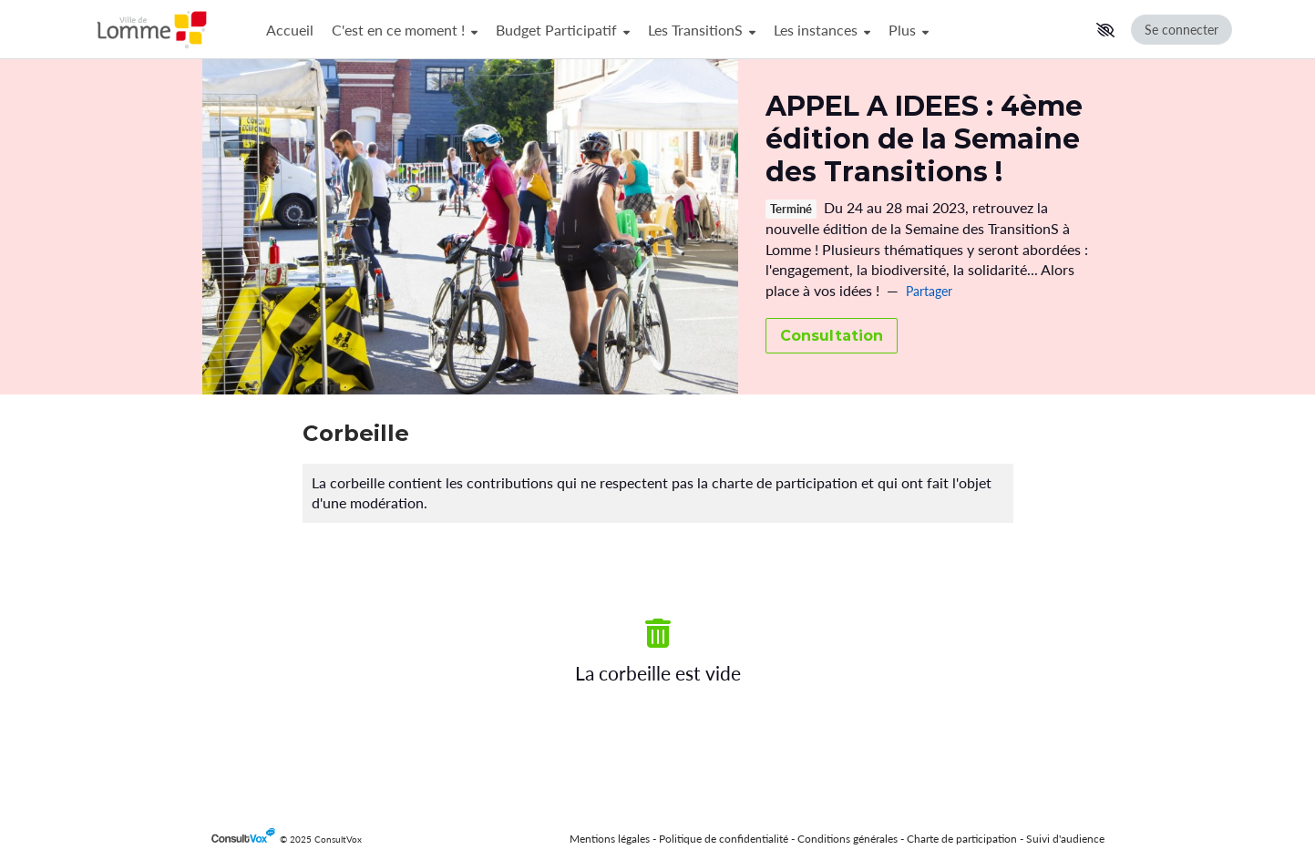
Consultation (831, 335)
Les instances (822, 29)
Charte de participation (962, 838)
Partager (929, 291)
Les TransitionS (701, 29)
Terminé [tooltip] (791, 209)
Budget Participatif (563, 29)
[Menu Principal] (673, 29)
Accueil (289, 29)
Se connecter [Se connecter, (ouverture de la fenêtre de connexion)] (1181, 29)
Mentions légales (610, 838)
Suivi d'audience (1065, 838)
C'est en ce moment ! (405, 29)
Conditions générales (847, 838)
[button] (1105, 30)
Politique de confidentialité (723, 838)
